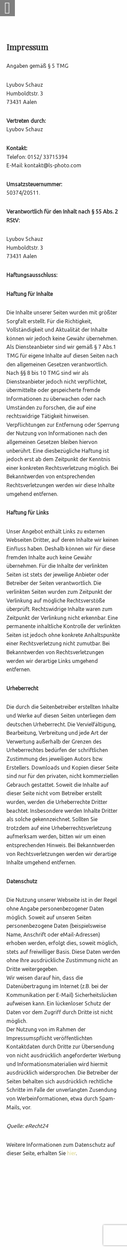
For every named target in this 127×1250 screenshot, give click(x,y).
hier (71, 1153)
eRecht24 (36, 1126)
